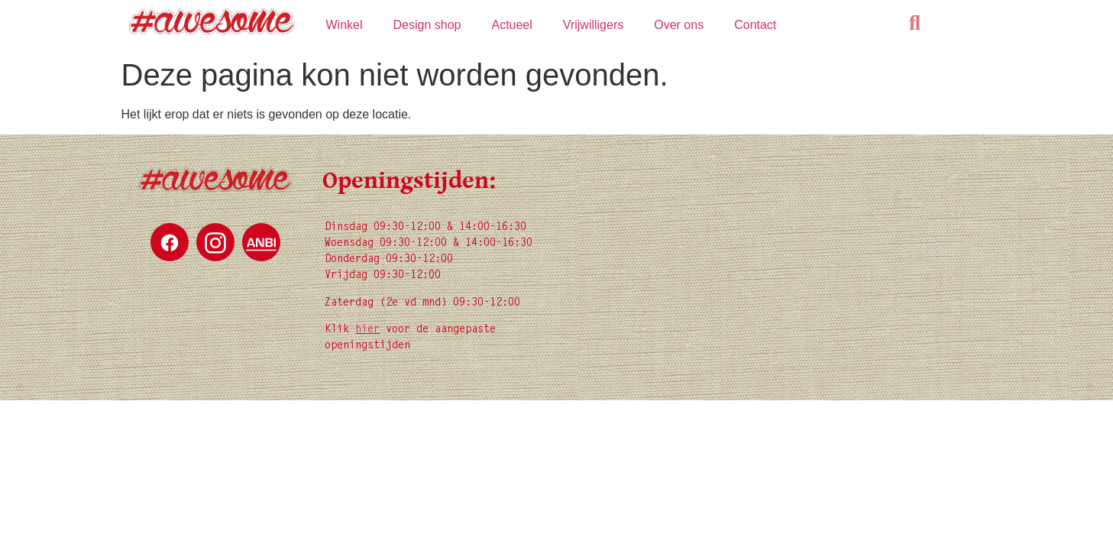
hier (367, 330)
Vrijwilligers (593, 24)
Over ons (679, 24)
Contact (755, 24)
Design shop (427, 24)
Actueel (511, 24)
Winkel (343, 24)
